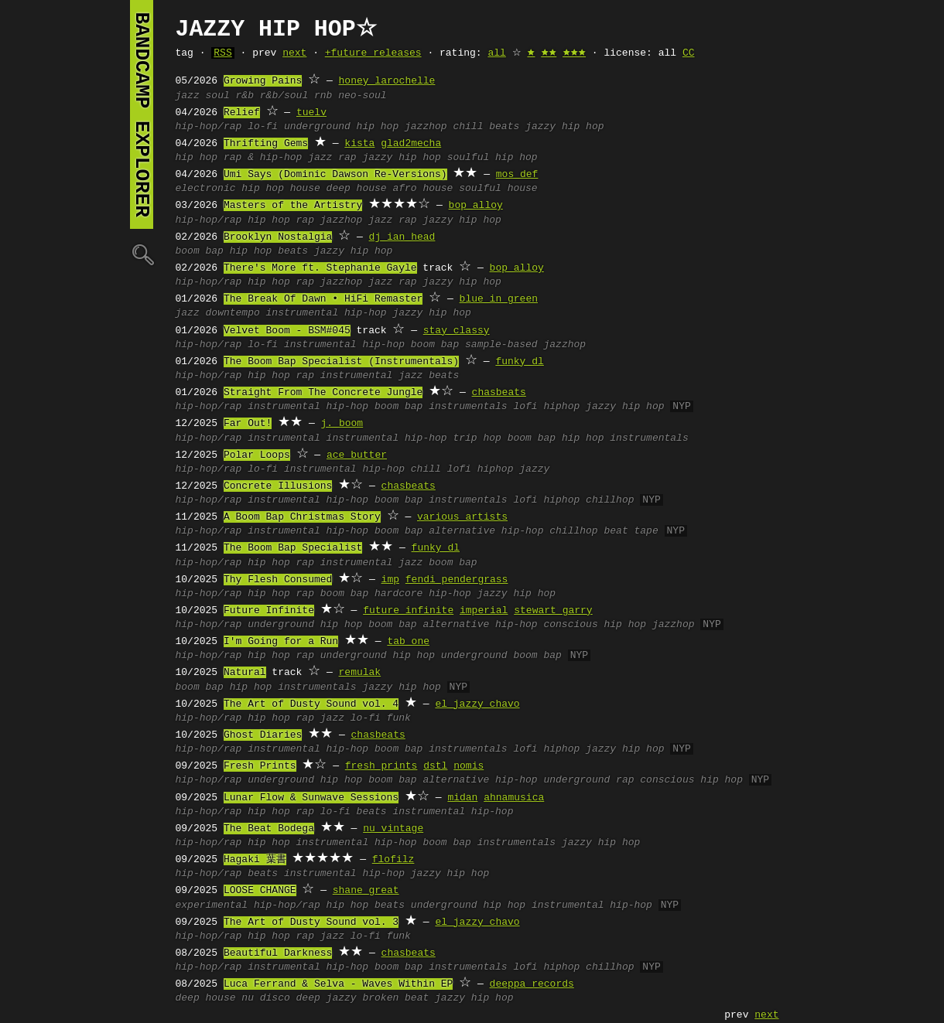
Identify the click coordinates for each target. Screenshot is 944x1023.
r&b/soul (284, 96)
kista (359, 144)
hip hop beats (269, 251)
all (496, 53)
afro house (422, 189)
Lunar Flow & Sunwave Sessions (311, 798)
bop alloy (476, 206)
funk (399, 718)
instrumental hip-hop (326, 313)
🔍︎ (142, 254)
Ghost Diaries (263, 735)
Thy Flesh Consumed (278, 580)
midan (462, 798)
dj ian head (402, 237)
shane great (366, 891)
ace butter (357, 455)
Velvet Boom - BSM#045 (287, 331)
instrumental (356, 376)
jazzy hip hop (564, 127)
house (305, 189)
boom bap (200, 251)
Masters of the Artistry (293, 206)
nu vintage (393, 829)
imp (390, 580)
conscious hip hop (594, 625)
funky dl (519, 362)
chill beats (486, 127)
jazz (188, 96)
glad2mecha (411, 144)
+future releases (373, 53)
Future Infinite (269, 611)
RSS (222, 53)
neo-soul (362, 96)
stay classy (456, 331)
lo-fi (263, 127)
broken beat (395, 998)
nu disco (265, 998)
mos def (517, 175)
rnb (323, 96)
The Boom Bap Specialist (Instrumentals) (341, 362)
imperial (484, 611)
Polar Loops (257, 455)
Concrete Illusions (278, 486)
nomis (468, 766)
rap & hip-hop (263, 158)
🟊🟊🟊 (574, 53)
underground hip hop (341, 127)
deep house (357, 189)
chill (426, 469)
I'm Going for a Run (281, 642)
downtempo (233, 313)
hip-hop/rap (209, 127)
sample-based (501, 345)
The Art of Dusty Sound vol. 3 (311, 922)
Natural (245, 673)
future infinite (408, 611)
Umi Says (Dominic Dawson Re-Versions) (335, 175)
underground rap (588, 780)
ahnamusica (514, 798)
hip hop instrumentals (625, 438)
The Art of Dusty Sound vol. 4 (311, 704)
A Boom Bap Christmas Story (302, 517)
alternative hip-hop (486, 531)
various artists (462, 517)
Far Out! (248, 424)
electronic (206, 189)
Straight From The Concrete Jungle (323, 393)
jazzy (534, 469)
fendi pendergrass (456, 580)
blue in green (499, 299)
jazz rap (332, 158)
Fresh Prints (260, 766)
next (294, 53)
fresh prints (381, 766)
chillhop (610, 500)
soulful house (498, 189)
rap (305, 220)
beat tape (631, 531)
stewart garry (553, 611)
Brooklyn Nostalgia (278, 237)
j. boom (342, 424)
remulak (360, 673)
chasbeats (499, 393)
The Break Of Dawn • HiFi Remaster (323, 299)
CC (688, 53)
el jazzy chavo (477, 704)
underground (474, 656)
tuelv (311, 113)
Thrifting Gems (266, 144)
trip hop (477, 438)
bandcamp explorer (142, 114)
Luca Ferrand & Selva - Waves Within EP (338, 984)
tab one (408, 642)
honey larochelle (387, 81)
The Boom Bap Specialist (293, 548)
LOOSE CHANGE (260, 891)
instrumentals (468, 407)
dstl (435, 766)
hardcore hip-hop (423, 594)
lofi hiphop (546, 407)
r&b (245, 96)
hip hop (197, 158)
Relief (242, 113)
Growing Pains (263, 81)
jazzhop (426, 127)
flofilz (393, 860)
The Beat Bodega (269, 829)
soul (218, 96)
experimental (212, 905)
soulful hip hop (492, 158)
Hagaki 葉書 (255, 860)
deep (308, 998)
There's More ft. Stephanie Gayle (320, 268)
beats (444, 376)
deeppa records (532, 984)
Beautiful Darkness (278, 953)
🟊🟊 (548, 53)
